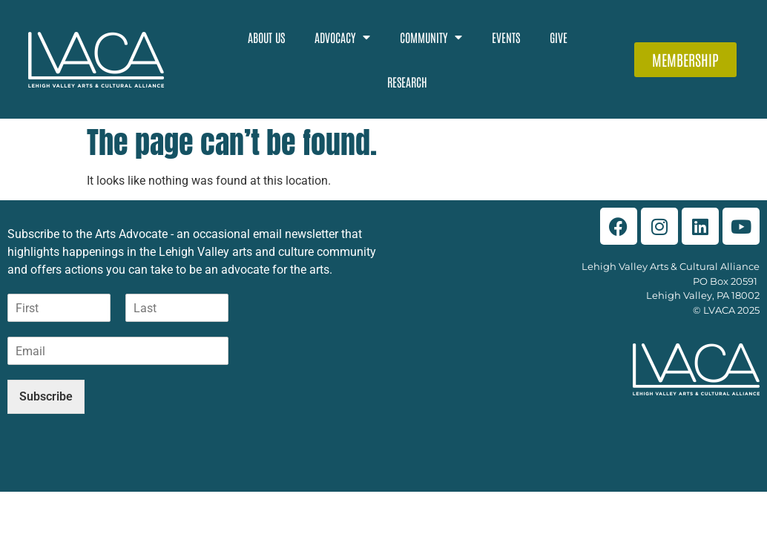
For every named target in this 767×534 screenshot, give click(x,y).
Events (506, 37)
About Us (266, 37)
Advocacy (342, 37)
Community (431, 37)
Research (407, 81)
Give (558, 37)
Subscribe (46, 389)
